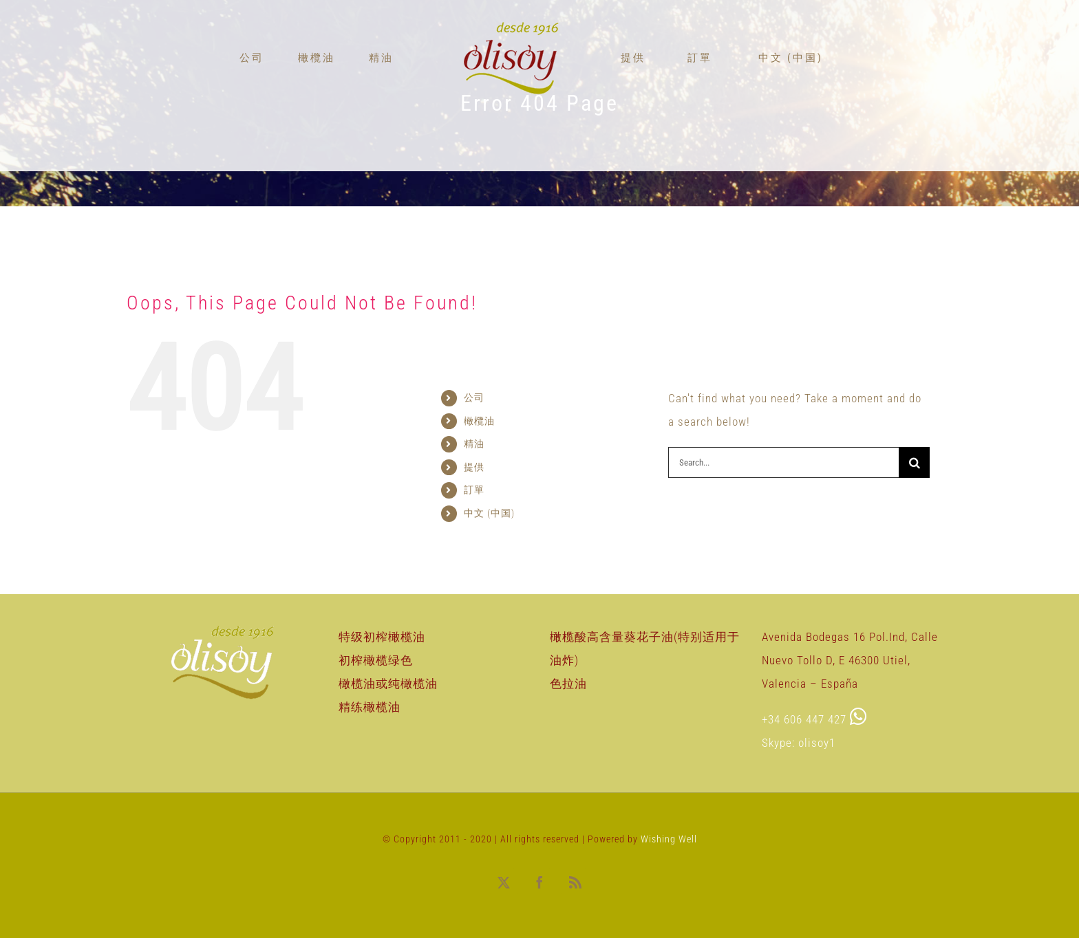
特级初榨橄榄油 (382, 637)
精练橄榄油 (369, 707)
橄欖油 (485, 420)
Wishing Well (669, 838)
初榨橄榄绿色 (376, 660)
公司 (479, 397)
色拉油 (568, 683)
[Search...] (783, 462)
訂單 (484, 489)
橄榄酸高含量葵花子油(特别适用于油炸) (645, 648)
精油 (482, 443)
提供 (482, 466)
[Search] (914, 462)
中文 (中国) (489, 513)
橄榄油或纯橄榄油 (388, 683)
